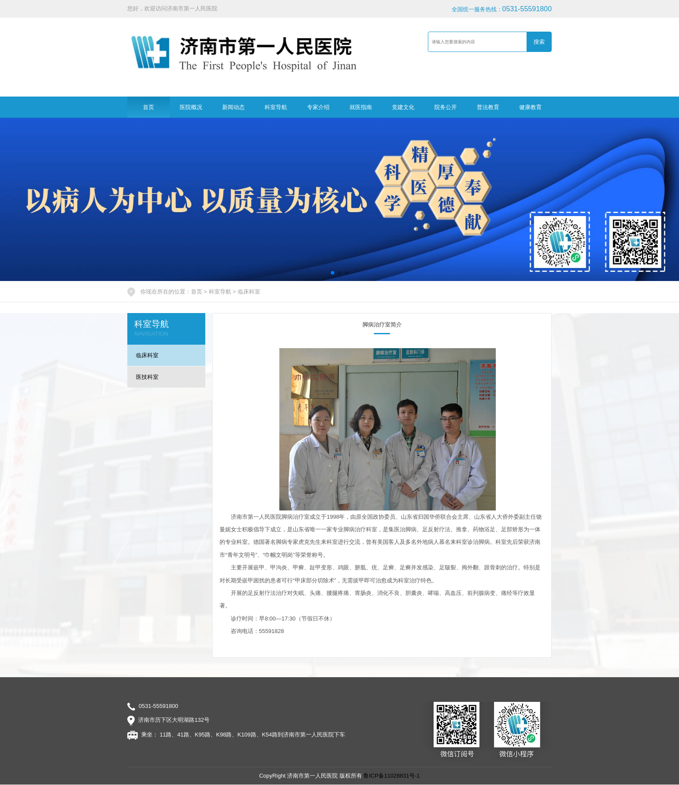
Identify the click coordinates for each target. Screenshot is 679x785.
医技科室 (147, 377)
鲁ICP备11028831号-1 (391, 775)
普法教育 (488, 107)
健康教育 (530, 107)
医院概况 (191, 107)
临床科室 (249, 291)
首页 (148, 107)
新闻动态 (233, 107)
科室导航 (276, 107)
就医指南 (360, 107)
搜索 (539, 42)
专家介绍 (318, 107)
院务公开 (445, 107)
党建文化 (403, 107)
